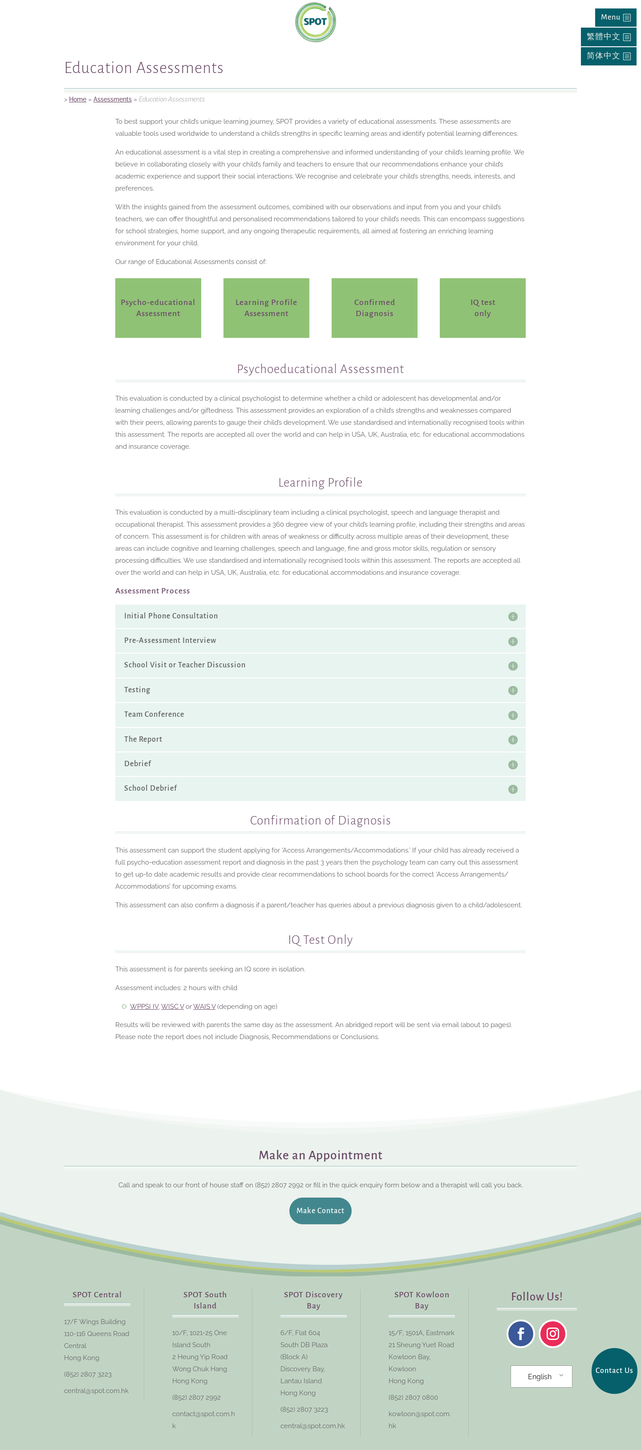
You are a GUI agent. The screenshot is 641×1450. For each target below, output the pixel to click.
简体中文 (604, 56)
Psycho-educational (158, 302)
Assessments (112, 99)
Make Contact (320, 1211)
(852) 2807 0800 (413, 1397)
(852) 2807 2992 (196, 1397)
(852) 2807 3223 (88, 1374)
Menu (611, 17)
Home (77, 99)
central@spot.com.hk (96, 1391)
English (540, 1377)
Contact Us (614, 1371)
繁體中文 (604, 37)
